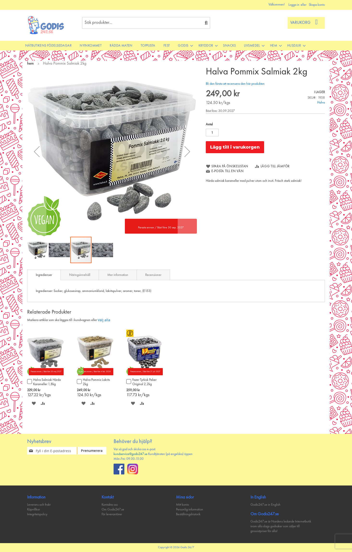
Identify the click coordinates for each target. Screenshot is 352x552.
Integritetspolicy (37, 514)
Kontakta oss (110, 504)
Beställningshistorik (188, 514)
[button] (36, 151)
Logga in (293, 4)
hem (30, 63)
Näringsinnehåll (79, 275)
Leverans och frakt (38, 504)
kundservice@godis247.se (130, 454)
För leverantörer (112, 514)
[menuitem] (48, 45)
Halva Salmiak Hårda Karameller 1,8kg (47, 382)
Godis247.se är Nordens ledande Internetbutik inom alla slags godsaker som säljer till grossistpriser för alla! (280, 526)
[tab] (44, 275)
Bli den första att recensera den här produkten (235, 83)
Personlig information (189, 509)
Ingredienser (44, 275)
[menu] (176, 45)
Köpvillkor (33, 509)
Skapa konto (317, 4)
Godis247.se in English (265, 504)
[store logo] (46, 25)
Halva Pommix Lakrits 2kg (96, 382)
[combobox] (146, 23)
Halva (321, 102)
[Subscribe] (94, 451)
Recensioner (153, 275)
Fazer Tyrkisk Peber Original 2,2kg (144, 382)
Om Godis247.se (113, 509)
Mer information (117, 275)
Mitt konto (182, 504)
